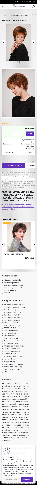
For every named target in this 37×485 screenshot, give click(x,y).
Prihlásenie (20, 1)
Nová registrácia (31, 1)
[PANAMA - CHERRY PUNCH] (18, 42)
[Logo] (18, 6)
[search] (33, 6)
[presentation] (3, 42)
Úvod (4, 15)
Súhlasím (27, 479)
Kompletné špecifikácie (13, 165)
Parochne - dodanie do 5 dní (19, 15)
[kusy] (17, 134)
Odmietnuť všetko (12, 479)
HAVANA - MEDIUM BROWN (13, 254)
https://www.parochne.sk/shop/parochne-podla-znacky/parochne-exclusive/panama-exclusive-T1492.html (17, 207)
